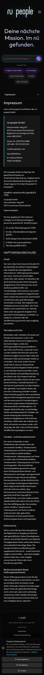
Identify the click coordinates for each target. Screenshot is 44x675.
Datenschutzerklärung (22, 635)
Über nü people (22, 82)
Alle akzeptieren (22, 659)
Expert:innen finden (17, 76)
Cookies (22, 670)
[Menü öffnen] (39, 11)
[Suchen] (38, 58)
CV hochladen (31, 70)
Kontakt (31, 76)
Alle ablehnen (22, 665)
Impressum (22, 631)
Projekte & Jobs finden (14, 70)
